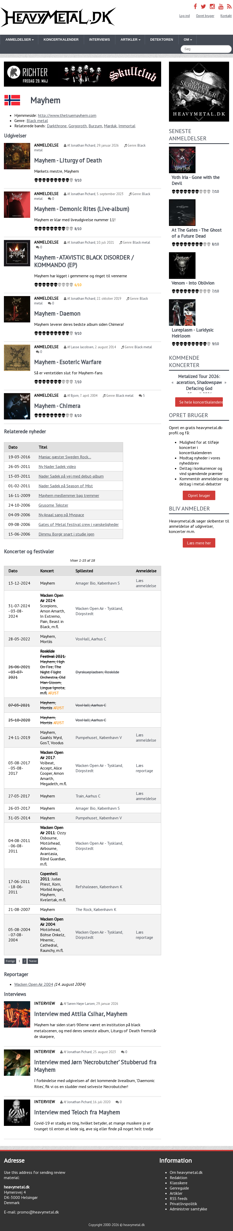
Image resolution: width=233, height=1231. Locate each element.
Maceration (184, 382)
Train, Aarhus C (87, 795)
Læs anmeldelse (146, 583)
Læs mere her (199, 542)
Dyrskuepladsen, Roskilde (97, 672)
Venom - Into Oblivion (193, 283)
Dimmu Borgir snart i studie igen (66, 534)
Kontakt (226, 16)
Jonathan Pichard (83, 145)
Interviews (99, 39)
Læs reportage (144, 768)
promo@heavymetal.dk (38, 1212)
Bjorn (75, 395)
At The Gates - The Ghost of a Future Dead (197, 233)
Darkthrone (57, 125)
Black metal (37, 120)
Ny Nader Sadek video (57, 466)
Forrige (10, 961)
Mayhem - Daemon (57, 313)
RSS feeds (178, 1198)
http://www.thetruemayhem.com (67, 115)
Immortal (126, 125)
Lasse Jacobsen (82, 347)
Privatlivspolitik (183, 1203)
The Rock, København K (95, 909)
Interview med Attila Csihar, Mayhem (80, 1014)
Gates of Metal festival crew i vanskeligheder (79, 524)
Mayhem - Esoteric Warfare (67, 362)
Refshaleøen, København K (98, 886)
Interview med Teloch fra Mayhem (77, 1112)
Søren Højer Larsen (81, 1003)
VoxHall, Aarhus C (90, 638)
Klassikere (178, 1182)
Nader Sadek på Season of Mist (66, 485)
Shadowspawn (210, 382)
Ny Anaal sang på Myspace (61, 514)
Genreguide (179, 1188)
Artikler (176, 1193)
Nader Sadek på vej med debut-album (71, 476)
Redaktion (178, 1177)
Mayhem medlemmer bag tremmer (69, 495)
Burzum (95, 125)
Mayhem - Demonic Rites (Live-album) (81, 209)
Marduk (110, 125)
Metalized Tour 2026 (198, 376)
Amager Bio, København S (97, 583)
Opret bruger (205, 16)
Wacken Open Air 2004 (33, 984)
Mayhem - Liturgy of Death (68, 160)
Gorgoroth (77, 125)
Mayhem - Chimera (57, 406)
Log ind (184, 16)
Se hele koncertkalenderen (201, 402)
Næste (33, 961)
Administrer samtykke (188, 1208)
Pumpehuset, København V (98, 737)
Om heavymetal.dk (186, 1172)
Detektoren (161, 39)
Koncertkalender (60, 39)
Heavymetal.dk (58, 17)
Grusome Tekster (53, 505)
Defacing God (199, 388)
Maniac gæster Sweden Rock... (65, 456)
